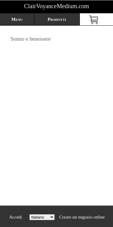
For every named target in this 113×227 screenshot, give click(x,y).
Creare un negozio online (82, 217)
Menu (17, 19)
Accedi (15, 217)
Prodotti (57, 19)
